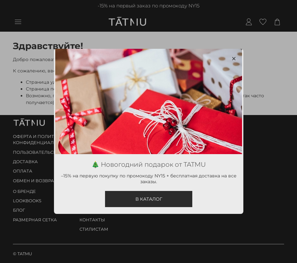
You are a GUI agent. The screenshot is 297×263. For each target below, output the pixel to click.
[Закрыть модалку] (233, 59)
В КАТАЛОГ (148, 199)
